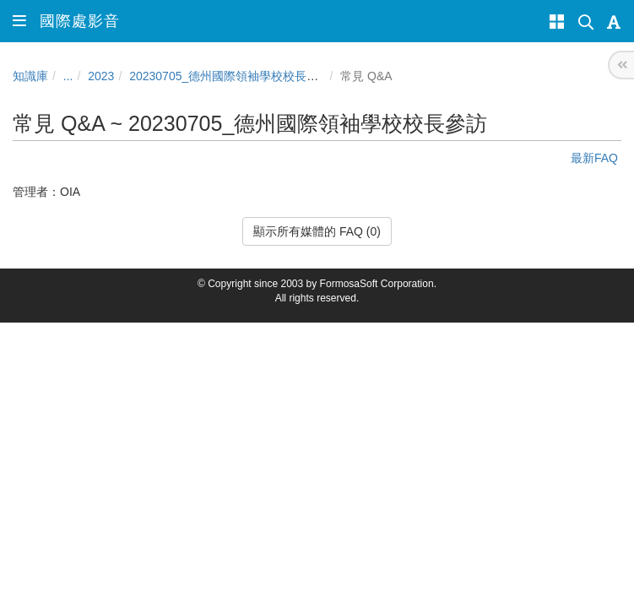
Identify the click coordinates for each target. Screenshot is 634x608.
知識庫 (30, 76)
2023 (101, 76)
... (68, 76)
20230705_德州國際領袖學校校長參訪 (229, 76)
